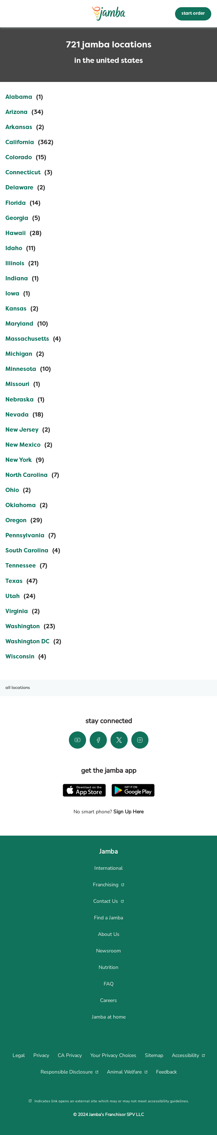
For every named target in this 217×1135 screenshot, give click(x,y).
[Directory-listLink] (24, 97)
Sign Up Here (127, 811)
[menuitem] (108, 868)
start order (193, 14)
